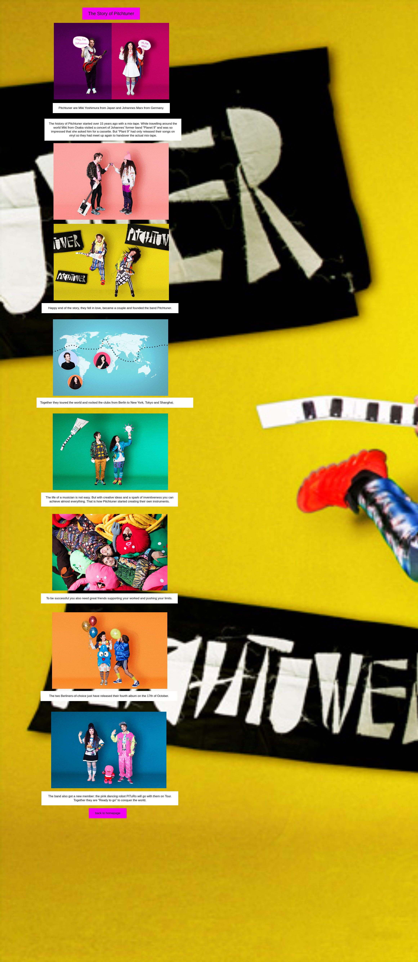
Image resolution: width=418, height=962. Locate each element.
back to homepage (107, 813)
